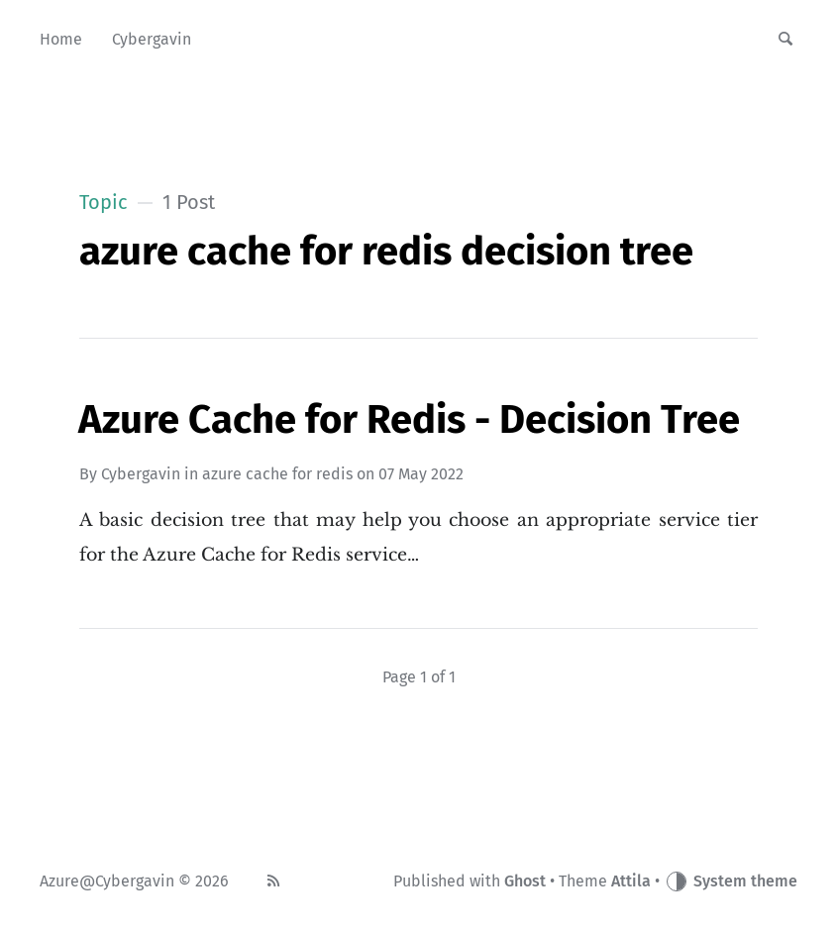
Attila (631, 881)
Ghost (525, 881)
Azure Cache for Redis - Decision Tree (409, 420)
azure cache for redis (277, 474)
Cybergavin (140, 474)
